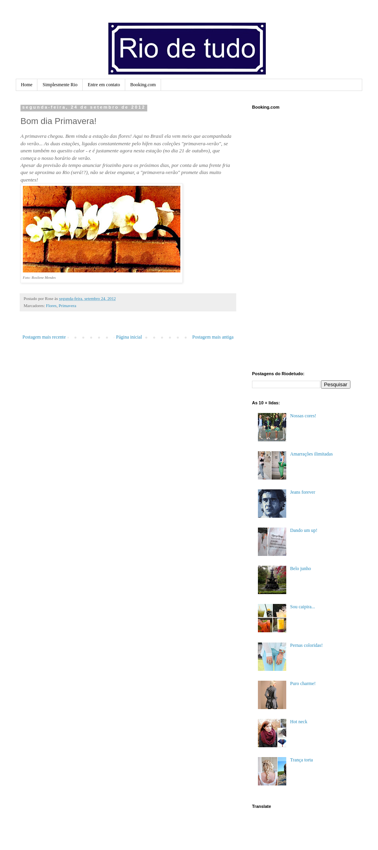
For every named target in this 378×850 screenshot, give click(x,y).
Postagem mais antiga (212, 337)
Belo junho (300, 568)
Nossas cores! (303, 416)
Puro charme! (303, 683)
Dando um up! (303, 530)
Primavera (67, 305)
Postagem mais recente (44, 337)
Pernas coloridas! (306, 645)
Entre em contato (104, 84)
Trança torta (301, 760)
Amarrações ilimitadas (311, 454)
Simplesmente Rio (60, 84)
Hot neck (299, 721)
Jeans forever (302, 492)
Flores (51, 305)
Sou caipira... (302, 606)
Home (26, 84)
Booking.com (143, 84)
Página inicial (129, 337)
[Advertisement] (277, 239)
